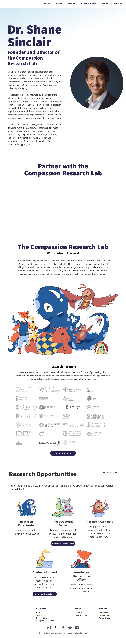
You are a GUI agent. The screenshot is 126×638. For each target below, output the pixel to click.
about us (79, 614)
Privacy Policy (105, 616)
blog (38, 614)
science (71, 4)
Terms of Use (104, 619)
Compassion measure (45, 622)
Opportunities (88, 4)
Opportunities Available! (63, 545)
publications (41, 619)
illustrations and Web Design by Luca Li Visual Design (63, 634)
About (105, 4)
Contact (118, 4)
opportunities (81, 616)
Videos (59, 4)
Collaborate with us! (63, 454)
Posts (47, 4)
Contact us (104, 614)
